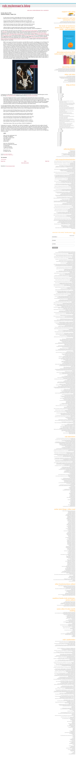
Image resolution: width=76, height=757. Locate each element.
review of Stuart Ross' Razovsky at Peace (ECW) (68, 430)
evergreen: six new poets (71, 592)
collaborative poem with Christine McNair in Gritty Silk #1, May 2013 (65, 655)
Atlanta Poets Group (72, 573)
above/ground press (72, 150)
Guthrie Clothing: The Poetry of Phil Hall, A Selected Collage (66, 585)
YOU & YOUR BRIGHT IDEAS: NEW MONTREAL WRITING (66, 594)
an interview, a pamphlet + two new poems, (65, 124)
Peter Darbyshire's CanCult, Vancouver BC (69, 613)
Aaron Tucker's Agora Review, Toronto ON (69, 612)
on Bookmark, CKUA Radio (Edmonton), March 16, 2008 (67, 642)
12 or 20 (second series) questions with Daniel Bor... (66, 104)
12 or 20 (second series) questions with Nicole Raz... (66, 125)
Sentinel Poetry (73, 746)
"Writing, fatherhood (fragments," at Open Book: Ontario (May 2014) (65, 212)
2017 (59, 133)
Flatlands (74, 752)
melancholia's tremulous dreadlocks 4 (70, 732)
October (60, 95)
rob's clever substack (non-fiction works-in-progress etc (67, 22)
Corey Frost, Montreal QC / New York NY (69, 530)
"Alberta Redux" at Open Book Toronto (69, 344)
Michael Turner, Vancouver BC (71, 565)
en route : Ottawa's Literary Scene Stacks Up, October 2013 (66, 251)
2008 (59, 141)
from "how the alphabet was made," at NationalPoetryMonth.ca (66, 683)
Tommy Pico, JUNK (62, 122)
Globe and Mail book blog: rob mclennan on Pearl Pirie (67, 348)
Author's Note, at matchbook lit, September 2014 (68, 193)
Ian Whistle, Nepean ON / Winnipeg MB (69, 570)
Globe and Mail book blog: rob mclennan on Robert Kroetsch (66, 345)
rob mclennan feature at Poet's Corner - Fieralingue (68, 712)
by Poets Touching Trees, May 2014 (70, 446)
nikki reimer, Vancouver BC (71, 553)
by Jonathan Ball (72, 473)
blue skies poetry (72, 719)
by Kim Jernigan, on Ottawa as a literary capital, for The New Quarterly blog (64, 462)
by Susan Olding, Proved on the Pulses (69, 471)
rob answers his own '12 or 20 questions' (69, 480)
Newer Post (3, 161)
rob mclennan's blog (16, 5)
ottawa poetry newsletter (71, 152)
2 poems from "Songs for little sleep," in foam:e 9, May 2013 (66, 657)
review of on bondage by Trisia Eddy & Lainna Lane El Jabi (67, 358)
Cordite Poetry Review (72, 745)
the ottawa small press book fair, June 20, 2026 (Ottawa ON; (66, 70)
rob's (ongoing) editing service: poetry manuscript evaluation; (66, 71)
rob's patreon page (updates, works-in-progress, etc (68, 21)
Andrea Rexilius (5, 154)
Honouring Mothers (72, 747)
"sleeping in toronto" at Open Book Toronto (69, 359)
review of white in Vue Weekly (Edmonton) (69, 378)
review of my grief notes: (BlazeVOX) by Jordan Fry (68, 288)
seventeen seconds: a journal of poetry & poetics (68, 153)
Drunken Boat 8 (73, 731)
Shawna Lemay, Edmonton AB (71, 539)
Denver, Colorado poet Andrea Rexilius (29, 30)
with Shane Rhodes (72, 488)
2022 (59, 90)
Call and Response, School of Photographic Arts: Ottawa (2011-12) (65, 156)
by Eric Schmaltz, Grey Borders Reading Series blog (67, 468)
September (61, 96)
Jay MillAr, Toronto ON (72, 545)
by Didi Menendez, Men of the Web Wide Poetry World (67, 484)
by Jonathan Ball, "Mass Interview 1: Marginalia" (68, 467)
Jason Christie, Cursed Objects (63, 117)
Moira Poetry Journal (72, 741)
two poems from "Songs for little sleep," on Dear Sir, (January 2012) (65, 690)
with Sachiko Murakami (72, 476)
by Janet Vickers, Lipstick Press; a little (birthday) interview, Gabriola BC (65, 458)
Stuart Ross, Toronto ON (71, 555)
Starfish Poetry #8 (72, 717)
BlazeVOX (73, 720)
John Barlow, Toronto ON (71, 512)
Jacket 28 (73, 744)
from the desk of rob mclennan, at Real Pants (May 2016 (67, 165)
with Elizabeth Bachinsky (71, 475)
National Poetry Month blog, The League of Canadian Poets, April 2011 (65, 702)
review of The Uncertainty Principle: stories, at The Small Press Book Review (64, 220)
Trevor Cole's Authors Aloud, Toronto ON (69, 614)
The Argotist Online (72, 739)
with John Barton (72, 498)
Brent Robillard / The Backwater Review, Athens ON (68, 554)
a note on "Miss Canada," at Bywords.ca (69, 270)
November (60, 94)
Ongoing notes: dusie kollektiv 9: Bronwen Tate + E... (66, 108)
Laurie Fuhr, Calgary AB (71, 531)
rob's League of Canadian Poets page (70, 79)
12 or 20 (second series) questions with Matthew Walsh (67, 121)
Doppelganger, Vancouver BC (71, 617)
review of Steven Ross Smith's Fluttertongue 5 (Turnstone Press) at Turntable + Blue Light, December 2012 (65, 269)
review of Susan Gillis (72, 433)
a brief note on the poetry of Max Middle (69, 407)
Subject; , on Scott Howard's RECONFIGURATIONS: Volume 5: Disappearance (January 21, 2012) (66, 687)
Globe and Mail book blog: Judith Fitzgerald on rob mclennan (66, 349)
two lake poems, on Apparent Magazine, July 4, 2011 (67, 697)
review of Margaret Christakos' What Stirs (69, 362)
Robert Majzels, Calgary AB (71, 542)
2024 (59, 88)
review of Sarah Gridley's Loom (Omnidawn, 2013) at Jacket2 (66, 221)
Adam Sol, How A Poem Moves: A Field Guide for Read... (67, 103)
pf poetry (74, 710)
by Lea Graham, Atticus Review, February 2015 (68, 440)
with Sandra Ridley (72, 477)
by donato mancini (72, 503)
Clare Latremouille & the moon (71, 412)
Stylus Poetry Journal (72, 743)
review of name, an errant (71, 404)
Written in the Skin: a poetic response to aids (69, 595)
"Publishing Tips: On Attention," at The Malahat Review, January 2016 (65, 166)
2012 (59, 137)
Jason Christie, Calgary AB (71, 521)
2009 (59, 140)
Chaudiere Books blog (72, 576)
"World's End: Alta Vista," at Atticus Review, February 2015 (67, 180)
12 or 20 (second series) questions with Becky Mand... (66, 116)
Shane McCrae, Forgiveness (63, 105)
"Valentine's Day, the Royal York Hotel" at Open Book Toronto (66, 342)
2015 (59, 135)
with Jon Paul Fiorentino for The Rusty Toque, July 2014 (67, 444)
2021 (59, 91)
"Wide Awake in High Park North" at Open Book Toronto (67, 339)
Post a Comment (3, 159)
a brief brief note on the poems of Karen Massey (68, 396)
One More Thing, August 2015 (71, 171)
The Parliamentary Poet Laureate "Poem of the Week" (67, 624)
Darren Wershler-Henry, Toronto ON (70, 569)
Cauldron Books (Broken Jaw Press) (70, 601)
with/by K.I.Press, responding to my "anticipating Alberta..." (67, 485)
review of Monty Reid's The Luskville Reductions (68, 353)
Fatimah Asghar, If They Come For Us (64, 115)
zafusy (74, 737)
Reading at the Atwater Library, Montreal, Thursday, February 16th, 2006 (65, 645)
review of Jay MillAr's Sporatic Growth (70, 395)
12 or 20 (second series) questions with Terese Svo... (66, 113)
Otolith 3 (74, 729)
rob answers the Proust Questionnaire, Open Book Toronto (67, 469)
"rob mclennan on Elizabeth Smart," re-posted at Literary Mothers (66, 197)
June (60, 99)
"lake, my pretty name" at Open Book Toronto (68, 354)
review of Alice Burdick (72, 432)
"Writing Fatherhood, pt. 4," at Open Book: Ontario (68, 223)
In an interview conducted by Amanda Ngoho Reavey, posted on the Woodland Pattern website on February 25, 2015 (24, 38)
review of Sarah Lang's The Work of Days (69, 381)
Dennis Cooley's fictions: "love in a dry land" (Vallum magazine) (66, 377)
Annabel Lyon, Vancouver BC (71, 541)
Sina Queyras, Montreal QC (71, 552)
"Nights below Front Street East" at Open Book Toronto (67, 340)
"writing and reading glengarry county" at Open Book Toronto (66, 326)
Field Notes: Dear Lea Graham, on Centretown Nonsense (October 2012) (65, 674)
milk (74, 711)
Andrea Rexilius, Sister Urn (63, 111)
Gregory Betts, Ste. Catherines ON (70, 515)
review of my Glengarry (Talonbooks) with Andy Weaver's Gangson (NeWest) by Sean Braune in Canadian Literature (64, 284)
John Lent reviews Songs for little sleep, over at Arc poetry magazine (65, 255)
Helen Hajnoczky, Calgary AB (71, 534)
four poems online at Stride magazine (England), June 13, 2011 (66, 700)
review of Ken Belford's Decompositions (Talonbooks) (67, 315)
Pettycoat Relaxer (72, 750)
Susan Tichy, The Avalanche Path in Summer (65, 112)
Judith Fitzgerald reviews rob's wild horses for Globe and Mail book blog (65, 343)
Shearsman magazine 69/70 (71, 725)
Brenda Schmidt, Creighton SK (71, 557)
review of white (73, 366)
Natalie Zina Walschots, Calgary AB (70, 568)
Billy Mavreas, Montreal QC (71, 543)
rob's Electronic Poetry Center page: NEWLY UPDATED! (67, 76)
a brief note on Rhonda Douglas (70, 401)
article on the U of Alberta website (70, 383)
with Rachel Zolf (73, 490)
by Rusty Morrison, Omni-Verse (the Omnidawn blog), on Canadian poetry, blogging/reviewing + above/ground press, (64, 459)
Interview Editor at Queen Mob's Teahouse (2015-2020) (67, 77)
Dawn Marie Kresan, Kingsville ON (70, 537)
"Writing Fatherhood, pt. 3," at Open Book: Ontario (68, 225)
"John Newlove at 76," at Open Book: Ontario (68, 203)
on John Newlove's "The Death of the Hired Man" (68, 421)
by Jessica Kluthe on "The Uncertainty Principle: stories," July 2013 (65, 448)
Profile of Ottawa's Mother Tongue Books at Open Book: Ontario (66, 297)
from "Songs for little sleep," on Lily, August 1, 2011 (68, 695)
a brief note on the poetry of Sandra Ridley (69, 390)
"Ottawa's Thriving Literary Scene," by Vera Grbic (68, 306)
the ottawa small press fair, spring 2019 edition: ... (66, 123)
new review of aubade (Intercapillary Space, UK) (68, 376)
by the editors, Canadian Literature (70, 441)
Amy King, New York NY (71, 536)
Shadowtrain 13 (73, 726)
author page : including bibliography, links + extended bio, (38, 10)
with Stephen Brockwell (72, 487)
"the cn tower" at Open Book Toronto (70, 355)
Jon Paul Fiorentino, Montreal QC (70, 528)
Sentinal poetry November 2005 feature (69, 80)
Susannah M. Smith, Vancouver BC (70, 561)
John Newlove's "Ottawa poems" (70, 402)
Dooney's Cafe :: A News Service (70, 618)
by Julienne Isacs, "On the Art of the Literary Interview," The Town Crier (65, 439)
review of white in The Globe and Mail (70, 380)
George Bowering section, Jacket (70, 591)
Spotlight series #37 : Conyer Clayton (64, 120)
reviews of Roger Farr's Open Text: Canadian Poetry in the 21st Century (65, 364)
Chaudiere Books (72, 151)
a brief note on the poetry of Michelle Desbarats (68, 394)
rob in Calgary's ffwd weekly (71, 375)
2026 (59, 86)
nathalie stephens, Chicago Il (71, 562)
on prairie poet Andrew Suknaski (70, 338)
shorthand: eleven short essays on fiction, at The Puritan (67, 274)
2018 (59, 132)
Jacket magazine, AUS (72, 621)
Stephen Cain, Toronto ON (71, 519)
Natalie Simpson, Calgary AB (71, 559)
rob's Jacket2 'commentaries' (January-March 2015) (68, 78)
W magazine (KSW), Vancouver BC (70, 634)
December (60, 93)
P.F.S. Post (73, 740)
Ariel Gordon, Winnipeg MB (71, 532)
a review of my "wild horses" (71, 168)
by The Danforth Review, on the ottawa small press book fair (66, 474)
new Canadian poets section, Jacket (70, 593)
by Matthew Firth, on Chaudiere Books (69, 489)
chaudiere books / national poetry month (64, 126)
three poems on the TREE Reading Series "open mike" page (66, 713)
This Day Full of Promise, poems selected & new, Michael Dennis (66, 605)
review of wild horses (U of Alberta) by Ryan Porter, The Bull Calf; (66, 319)
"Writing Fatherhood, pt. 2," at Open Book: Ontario (68, 226)
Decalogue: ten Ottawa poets (71, 590)
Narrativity (73, 623)
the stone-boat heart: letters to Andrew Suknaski (68, 403)
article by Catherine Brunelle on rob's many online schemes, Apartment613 (64, 175)
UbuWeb (74, 635)
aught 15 (74, 734)
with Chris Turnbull (72, 491)
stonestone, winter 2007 (71, 727)
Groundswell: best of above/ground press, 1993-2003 (67, 603)
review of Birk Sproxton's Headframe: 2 (69, 397)
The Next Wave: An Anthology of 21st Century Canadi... (67, 102)
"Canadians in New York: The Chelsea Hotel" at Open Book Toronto (65, 346)
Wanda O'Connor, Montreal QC (70, 547)
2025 (59, 87)
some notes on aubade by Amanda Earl (69, 399)
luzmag (74, 736)
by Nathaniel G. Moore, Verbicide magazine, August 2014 (67, 443)
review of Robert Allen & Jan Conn (70, 431)
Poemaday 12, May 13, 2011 (71, 701)
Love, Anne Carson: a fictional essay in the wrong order (67, 335)
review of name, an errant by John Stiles (69, 389)
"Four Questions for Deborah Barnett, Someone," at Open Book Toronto (65, 305)
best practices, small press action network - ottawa (68, 414)
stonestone (73, 748)
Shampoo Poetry (72, 632)
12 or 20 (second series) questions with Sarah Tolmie (66, 107)
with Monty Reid (73, 492)
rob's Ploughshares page (71, 81)
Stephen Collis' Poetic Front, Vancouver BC (69, 627)
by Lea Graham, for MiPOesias (70, 483)
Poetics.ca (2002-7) (72, 155)
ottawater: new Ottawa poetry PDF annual (69, 154)
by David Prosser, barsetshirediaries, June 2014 (68, 445)
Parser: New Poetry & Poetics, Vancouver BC (68, 626)
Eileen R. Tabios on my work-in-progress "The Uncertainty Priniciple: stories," (64, 304)
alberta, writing (73, 578)
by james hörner (73, 500)
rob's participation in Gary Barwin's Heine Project (68, 341)
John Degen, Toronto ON (71, 525)
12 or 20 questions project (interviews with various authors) (67, 482)
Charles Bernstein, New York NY (70, 514)
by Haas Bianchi (73, 486)
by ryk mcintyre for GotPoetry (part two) (69, 481)
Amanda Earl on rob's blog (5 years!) (70, 371)
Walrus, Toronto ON (72, 724)
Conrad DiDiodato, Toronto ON (71, 526)
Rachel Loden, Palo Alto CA (71, 540)
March (60, 129)
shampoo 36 (73, 706)
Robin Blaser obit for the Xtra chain (70, 360)
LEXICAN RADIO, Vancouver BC (70, 622)
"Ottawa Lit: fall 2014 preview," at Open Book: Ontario (67, 194)
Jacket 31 (73, 730)
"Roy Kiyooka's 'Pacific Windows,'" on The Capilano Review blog (66, 291)
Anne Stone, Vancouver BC (71, 563)
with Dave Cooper (72, 494)
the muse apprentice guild (71, 749)
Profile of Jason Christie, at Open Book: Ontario (68, 199)
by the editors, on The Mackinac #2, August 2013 (68, 447)
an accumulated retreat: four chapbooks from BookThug (67, 400)
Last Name (54, 243)
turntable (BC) (73, 707)
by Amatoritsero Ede (72, 495)
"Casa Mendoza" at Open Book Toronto (69, 333)
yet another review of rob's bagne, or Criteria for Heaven (67, 428)
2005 (59, 144)
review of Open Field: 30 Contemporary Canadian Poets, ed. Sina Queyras (64, 411)
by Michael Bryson (72, 505)
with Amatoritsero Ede (72, 493)
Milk (74, 751)
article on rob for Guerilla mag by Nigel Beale (69, 357)
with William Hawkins (72, 496)
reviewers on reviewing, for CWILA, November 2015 (68, 170)
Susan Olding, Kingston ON (71, 548)
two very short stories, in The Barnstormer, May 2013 (67, 654)
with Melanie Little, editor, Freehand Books (69, 478)
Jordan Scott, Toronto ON (71, 558)
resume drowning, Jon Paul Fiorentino (69, 604)
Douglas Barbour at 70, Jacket (71, 351)
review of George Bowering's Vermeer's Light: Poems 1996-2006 (66, 382)
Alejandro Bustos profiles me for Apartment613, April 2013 (67, 260)
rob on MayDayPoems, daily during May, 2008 (68, 718)
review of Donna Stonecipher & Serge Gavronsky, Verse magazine (66, 372)
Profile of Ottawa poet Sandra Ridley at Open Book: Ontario (66, 300)
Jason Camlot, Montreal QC (71, 520)
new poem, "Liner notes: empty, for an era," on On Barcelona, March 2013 (64, 663)
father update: (61, 114)
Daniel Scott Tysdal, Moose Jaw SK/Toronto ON (68, 566)
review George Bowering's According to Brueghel (68, 361)
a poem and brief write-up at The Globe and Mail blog (67, 708)
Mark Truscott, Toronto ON (71, 564)
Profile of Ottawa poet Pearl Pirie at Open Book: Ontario (67, 299)
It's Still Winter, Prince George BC (70, 620)
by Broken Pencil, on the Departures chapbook (68, 479)
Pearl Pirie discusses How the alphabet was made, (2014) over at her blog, (64, 219)
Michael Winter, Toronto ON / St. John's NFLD (68, 571)
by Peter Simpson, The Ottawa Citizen (69, 470)
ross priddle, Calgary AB (71, 551)
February (60, 130)
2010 (59, 139)
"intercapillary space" (72, 733)
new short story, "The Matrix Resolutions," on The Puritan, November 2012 (64, 673)
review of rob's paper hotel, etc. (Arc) (70, 425)
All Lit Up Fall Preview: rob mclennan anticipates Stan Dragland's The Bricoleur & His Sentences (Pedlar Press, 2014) (65, 189)
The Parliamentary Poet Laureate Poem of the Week (67, 735)
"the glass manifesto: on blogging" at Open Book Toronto (67, 322)
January (60, 131)
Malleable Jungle (72, 742)
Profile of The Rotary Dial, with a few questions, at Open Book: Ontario (65, 192)
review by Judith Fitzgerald (71, 374)
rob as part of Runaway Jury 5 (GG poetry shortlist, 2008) (67, 365)
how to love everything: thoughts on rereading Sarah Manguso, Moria (65, 352)
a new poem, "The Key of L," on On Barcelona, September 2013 (66, 648)
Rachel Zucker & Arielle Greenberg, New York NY (68, 572)
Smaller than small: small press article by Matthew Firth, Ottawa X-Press (65, 416)
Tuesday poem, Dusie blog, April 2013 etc (69, 586)
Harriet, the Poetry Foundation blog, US (69, 550)
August (60, 97)
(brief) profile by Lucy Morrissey (70, 263)
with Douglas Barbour (72, 502)
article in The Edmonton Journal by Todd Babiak (68, 385)
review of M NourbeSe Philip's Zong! (70, 325)
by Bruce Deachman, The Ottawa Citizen (69, 472)
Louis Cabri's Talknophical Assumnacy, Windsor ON (68, 633)
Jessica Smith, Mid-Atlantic (71, 560)
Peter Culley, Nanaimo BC (71, 523)
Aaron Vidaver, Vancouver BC (71, 567)
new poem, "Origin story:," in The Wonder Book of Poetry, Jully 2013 (65, 651)
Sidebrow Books (10, 154)
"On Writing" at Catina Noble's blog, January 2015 (68, 181)
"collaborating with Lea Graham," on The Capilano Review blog (66, 292)
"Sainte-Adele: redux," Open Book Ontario (69, 308)
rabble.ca (74, 629)
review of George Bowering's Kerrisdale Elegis (68, 363)
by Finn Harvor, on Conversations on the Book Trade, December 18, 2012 (64, 453)
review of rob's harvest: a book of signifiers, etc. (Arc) (67, 426)
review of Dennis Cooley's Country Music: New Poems (67, 398)
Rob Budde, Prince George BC (70, 518)
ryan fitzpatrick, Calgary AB (71, 529)
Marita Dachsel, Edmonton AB (71, 524)
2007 (59, 142)
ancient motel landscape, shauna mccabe (69, 602)
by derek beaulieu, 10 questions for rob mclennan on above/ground (65, 463)
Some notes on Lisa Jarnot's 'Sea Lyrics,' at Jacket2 (68, 262)
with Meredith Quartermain (71, 499)
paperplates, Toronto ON (71, 625)
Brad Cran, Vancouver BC (71, 522)
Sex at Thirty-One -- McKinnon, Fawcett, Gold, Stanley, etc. (67, 419)
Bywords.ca (73, 722)
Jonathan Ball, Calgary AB (71, 511)
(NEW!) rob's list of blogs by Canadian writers (68, 510)
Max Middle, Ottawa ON (71, 544)
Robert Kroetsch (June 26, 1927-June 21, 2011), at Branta (67, 311)
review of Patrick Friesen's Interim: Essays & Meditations (67, 373)
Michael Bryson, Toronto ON (71, 517)
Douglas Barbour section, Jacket (70, 587)
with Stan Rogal (73, 501)
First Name (54, 240)
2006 (59, 143)
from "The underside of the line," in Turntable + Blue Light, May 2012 (65, 681)
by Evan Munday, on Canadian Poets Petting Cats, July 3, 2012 (66, 455)
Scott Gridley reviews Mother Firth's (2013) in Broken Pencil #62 (66, 222)
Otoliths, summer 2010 (72, 703)
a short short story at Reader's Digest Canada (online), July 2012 (66, 678)
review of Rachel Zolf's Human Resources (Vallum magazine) (66, 386)
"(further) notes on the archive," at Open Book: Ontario (67, 200)
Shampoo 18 (73, 753)
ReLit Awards (73, 631)
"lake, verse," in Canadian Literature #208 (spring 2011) (67, 693)
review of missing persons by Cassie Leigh (69, 330)
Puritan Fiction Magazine (71, 723)
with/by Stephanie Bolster (71, 504)
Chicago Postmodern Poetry (71, 615)
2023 (59, 89)
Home (25, 161)
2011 (59, 138)
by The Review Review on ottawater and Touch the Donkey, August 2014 (65, 442)
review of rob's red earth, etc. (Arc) (70, 417)
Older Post (47, 161)
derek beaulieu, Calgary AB (71, 513)
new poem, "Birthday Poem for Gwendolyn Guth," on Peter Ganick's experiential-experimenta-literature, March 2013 (65, 665)
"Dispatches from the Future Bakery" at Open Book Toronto (67, 356)
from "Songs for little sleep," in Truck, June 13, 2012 (68, 680)
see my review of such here (42, 34)
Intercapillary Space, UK (71, 619)
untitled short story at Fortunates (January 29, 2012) (68, 686)
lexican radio (73, 714)
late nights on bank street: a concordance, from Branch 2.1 (67, 704)
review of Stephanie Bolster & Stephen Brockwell (68, 424)
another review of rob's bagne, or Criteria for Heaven (67, 427)
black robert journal (72, 709)
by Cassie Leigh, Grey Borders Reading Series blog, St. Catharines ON (65, 460)
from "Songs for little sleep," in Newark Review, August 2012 (66, 677)
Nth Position (73, 738)
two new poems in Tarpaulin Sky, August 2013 (68, 649)
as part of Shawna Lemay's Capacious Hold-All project (67, 368)
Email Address (54, 236)
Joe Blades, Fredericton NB (71, 516)
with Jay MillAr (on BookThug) (71, 497)
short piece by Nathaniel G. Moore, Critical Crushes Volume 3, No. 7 (65, 384)
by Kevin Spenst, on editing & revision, (69, 464)
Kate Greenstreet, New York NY (70, 533)
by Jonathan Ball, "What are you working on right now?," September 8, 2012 (64, 454)
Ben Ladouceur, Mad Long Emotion (64, 106)
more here (73, 636)
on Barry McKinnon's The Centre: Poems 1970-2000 (67, 413)
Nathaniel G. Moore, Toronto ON (70, 546)
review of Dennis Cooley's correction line (69, 367)
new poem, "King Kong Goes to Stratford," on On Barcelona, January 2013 (64, 669)
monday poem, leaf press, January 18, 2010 (69, 705)
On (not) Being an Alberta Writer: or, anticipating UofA (67, 392)
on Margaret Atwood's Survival (71, 418)
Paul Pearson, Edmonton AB (71, 549)
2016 (59, 134)
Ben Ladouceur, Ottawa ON (71, 538)
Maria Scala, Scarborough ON (71, 556)
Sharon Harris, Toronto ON (71, 535)
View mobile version (25, 162)
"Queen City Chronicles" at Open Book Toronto (68, 347)
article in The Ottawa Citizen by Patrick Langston (68, 391)
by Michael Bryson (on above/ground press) (69, 506)
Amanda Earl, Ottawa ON (71, 527)
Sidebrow (74, 728)
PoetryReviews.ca (72, 628)
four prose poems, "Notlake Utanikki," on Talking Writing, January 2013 (65, 668)
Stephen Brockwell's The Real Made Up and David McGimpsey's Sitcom (65, 369)
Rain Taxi (74, 630)
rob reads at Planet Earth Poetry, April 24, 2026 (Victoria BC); (66, 68)
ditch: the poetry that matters (71, 616)
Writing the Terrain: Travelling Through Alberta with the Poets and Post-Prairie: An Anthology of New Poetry (65, 410)
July (60, 98)
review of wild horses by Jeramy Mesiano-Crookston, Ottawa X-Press (65, 334)
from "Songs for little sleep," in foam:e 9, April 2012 (68, 682)
